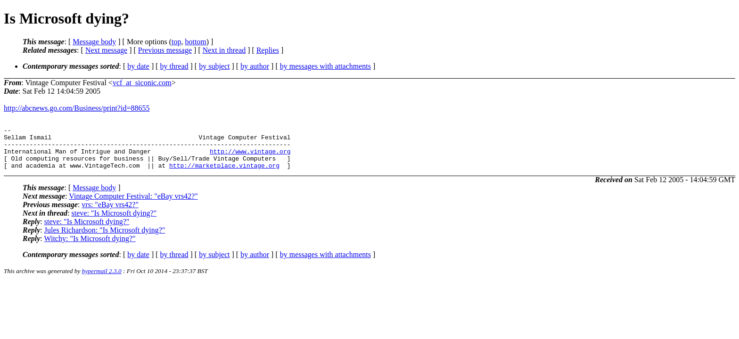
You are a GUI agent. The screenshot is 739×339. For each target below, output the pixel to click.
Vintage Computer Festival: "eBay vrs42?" (133, 205)
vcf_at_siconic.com (142, 83)
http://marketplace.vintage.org (224, 174)
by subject (214, 66)
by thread (174, 66)
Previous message (165, 50)
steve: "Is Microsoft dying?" (114, 222)
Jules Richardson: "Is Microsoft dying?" (104, 238)
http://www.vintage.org (250, 157)
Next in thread (224, 50)
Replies (267, 50)
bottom (195, 42)
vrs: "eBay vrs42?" (110, 213)
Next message (106, 50)
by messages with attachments (325, 66)
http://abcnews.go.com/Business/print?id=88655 (76, 108)
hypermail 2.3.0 (102, 279)
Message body (94, 42)
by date (138, 66)
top (176, 42)
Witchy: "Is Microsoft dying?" (89, 247)
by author (254, 66)
